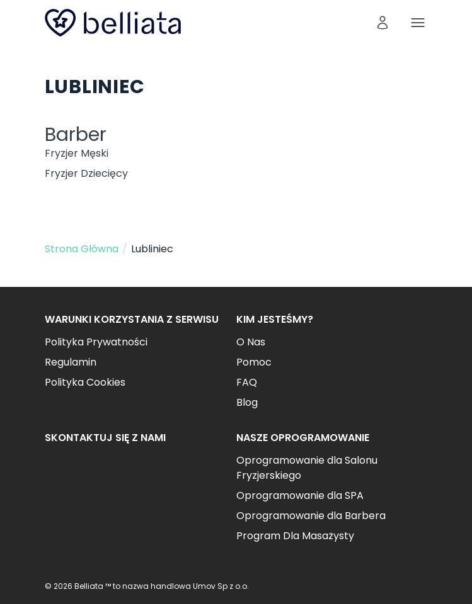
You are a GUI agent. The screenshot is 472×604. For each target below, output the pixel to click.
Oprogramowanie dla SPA (300, 495)
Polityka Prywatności (96, 342)
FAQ (246, 382)
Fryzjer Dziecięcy (86, 173)
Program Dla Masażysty (295, 535)
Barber (75, 134)
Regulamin (70, 362)
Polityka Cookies (85, 382)
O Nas (250, 342)
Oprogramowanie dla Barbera (311, 515)
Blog (247, 402)
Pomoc (254, 362)
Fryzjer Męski (76, 153)
